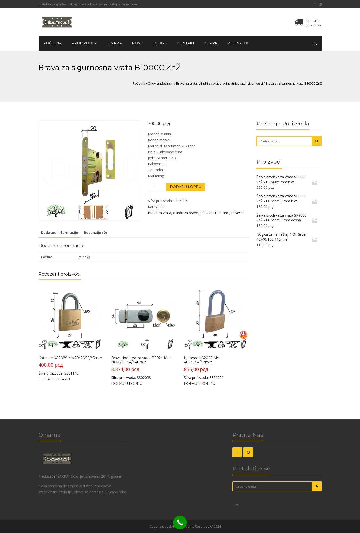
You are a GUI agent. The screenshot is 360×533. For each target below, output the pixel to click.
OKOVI (144, 526)
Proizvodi (84, 43)
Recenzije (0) (95, 232)
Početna (52, 43)
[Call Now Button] (180, 522)
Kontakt (185, 43)
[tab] (59, 233)
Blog (160, 43)
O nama (114, 43)
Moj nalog (238, 43)
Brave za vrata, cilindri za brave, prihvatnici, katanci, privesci (219, 83)
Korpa (210, 43)
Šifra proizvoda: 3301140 (71, 331)
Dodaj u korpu (185, 187)
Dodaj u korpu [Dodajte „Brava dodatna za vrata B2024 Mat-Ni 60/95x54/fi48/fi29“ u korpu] (126, 383)
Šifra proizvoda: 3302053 (143, 333)
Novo (137, 43)
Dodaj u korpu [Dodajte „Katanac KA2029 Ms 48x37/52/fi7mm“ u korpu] (199, 383)
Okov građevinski (160, 83)
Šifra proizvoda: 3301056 (216, 333)
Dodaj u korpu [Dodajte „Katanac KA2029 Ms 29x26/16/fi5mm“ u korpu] (54, 379)
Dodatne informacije (59, 232)
